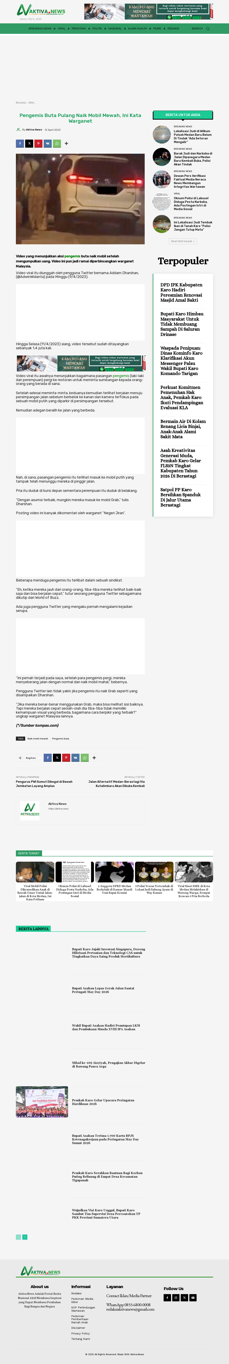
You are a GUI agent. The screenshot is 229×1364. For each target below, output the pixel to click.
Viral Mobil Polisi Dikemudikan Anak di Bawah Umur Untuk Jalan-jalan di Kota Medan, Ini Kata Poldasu (35, 892)
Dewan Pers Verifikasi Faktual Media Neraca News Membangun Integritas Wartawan (190, 181)
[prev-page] (18, 1237)
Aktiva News (34, 129)
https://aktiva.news (58, 809)
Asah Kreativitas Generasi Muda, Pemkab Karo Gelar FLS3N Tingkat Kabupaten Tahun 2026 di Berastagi (180, 463)
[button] (202, 28)
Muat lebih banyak (183, 241)
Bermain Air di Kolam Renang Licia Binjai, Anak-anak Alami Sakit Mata (183, 429)
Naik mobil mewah (38, 738)
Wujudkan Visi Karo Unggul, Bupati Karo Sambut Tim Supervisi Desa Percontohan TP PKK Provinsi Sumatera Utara (106, 1214)
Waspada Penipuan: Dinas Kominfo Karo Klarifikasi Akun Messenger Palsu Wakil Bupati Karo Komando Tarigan (181, 360)
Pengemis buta (60, 738)
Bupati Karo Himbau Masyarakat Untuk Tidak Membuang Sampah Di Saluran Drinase (181, 324)
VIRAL (31, 102)
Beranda (21, 102)
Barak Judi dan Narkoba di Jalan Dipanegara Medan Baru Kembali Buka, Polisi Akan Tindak (193, 159)
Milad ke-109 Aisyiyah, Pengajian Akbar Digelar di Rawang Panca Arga (108, 1065)
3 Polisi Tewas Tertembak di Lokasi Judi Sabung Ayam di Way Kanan (154, 889)
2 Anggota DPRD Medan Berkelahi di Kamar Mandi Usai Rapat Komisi (114, 889)
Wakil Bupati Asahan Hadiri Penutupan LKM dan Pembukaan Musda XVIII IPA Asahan (106, 1027)
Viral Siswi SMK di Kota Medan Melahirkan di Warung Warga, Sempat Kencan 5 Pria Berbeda (193, 891)
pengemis (72, 256)
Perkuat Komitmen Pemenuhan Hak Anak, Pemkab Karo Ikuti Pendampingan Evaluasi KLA (181, 397)
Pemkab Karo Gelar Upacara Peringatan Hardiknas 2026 (103, 1102)
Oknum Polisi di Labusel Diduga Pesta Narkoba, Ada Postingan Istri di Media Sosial (191, 203)
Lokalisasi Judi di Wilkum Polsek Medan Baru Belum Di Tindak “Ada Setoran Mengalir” (193, 136)
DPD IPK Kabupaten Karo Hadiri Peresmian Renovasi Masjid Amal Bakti (181, 292)
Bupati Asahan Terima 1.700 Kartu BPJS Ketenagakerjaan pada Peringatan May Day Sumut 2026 (105, 1139)
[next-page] (24, 1237)
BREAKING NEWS (183, 126)
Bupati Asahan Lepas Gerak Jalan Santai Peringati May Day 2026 (103, 990)
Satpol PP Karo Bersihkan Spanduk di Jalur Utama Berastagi (180, 497)
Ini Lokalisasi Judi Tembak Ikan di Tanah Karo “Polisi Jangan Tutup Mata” (193, 226)
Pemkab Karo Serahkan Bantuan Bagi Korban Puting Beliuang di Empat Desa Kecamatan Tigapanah (107, 1176)
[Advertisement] (114, 65)
